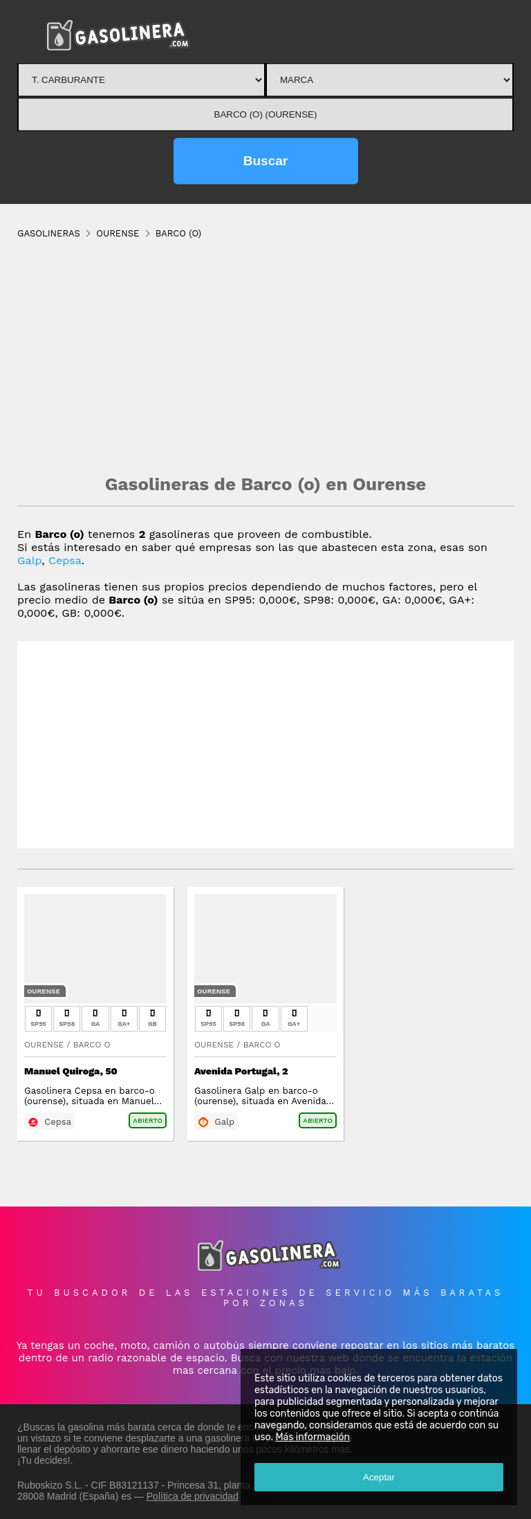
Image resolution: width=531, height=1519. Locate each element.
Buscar (265, 160)
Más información (312, 1437)
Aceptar (379, 1477)
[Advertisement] (265, 356)
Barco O (92, 1045)
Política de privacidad (193, 1496)
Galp (29, 560)
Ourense (43, 991)
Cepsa (65, 560)
